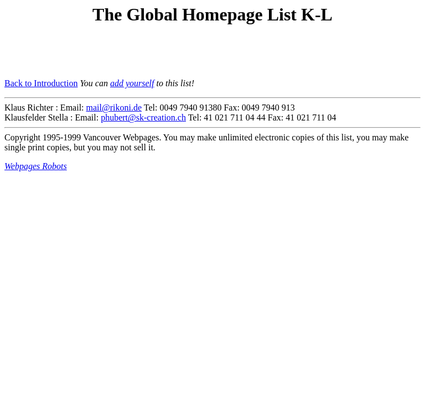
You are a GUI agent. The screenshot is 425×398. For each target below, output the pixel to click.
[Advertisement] (133, 53)
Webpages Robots (35, 166)
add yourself (132, 83)
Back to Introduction (40, 83)
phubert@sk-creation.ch (143, 117)
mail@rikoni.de (114, 107)
